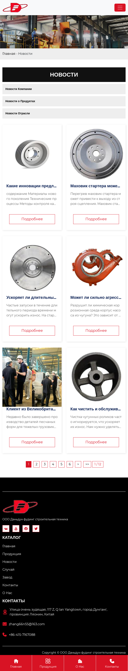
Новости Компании (18, 89)
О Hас (80, 662)
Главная (8, 54)
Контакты (112, 662)
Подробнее (32, 219)
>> (87, 464)
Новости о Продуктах (20, 101)
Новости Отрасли (17, 113)
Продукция (48, 662)
